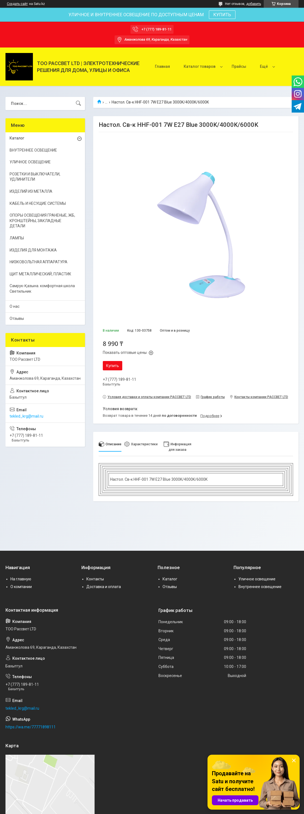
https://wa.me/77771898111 (30, 727)
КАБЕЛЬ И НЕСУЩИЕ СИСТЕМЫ (38, 203)
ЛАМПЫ (17, 238)
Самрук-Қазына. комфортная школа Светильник (42, 288)
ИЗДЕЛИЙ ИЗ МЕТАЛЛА (31, 191)
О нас (14, 306)
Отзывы (17, 318)
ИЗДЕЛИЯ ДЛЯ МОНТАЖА (33, 250)
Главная (162, 66)
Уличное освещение (256, 579)
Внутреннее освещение (260, 586)
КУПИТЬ (222, 14)
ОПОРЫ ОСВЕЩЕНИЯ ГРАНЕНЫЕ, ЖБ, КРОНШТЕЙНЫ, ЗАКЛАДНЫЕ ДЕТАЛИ (42, 220)
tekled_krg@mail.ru (26, 416)
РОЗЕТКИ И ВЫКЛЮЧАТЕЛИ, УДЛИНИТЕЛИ (35, 177)
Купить (112, 365)
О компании (21, 586)
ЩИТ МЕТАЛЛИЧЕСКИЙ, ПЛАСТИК (40, 274)
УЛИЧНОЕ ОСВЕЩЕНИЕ (30, 162)
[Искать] (78, 103)
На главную (20, 579)
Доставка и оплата (103, 586)
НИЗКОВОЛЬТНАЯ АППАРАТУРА (38, 262)
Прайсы (239, 66)
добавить (253, 4)
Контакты (95, 579)
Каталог (17, 138)
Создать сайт (17, 4)
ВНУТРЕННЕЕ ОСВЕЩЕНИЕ (33, 150)
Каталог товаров (199, 66)
